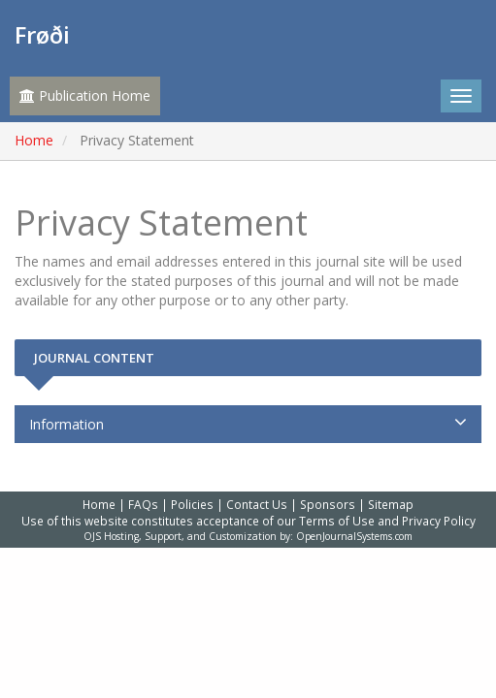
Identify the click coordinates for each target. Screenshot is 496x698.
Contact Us (256, 504)
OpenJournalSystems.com (354, 536)
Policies (192, 504)
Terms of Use (337, 520)
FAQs (143, 504)
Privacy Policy (439, 520)
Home (34, 140)
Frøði (42, 34)
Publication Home (84, 95)
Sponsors (327, 504)
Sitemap (390, 504)
